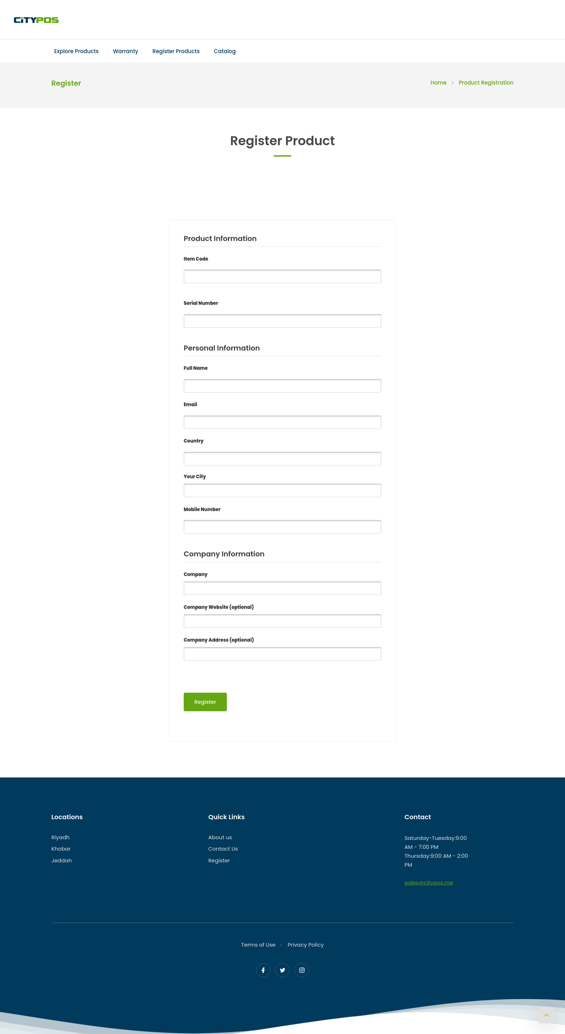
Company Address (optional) (219, 641)
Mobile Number (202, 510)
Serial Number (201, 304)
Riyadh (60, 837)
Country (194, 442)
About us (220, 837)
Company (196, 575)
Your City (195, 477)
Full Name (196, 369)
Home (439, 82)
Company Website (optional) (219, 608)
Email (190, 405)
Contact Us (223, 849)
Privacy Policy (305, 944)
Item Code (196, 260)
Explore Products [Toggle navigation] (76, 51)
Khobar (61, 849)
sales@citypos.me (428, 882)
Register (219, 860)
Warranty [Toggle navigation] (125, 51)
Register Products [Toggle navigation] (176, 51)
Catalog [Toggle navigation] (225, 51)
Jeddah (61, 860)
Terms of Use (258, 944)
